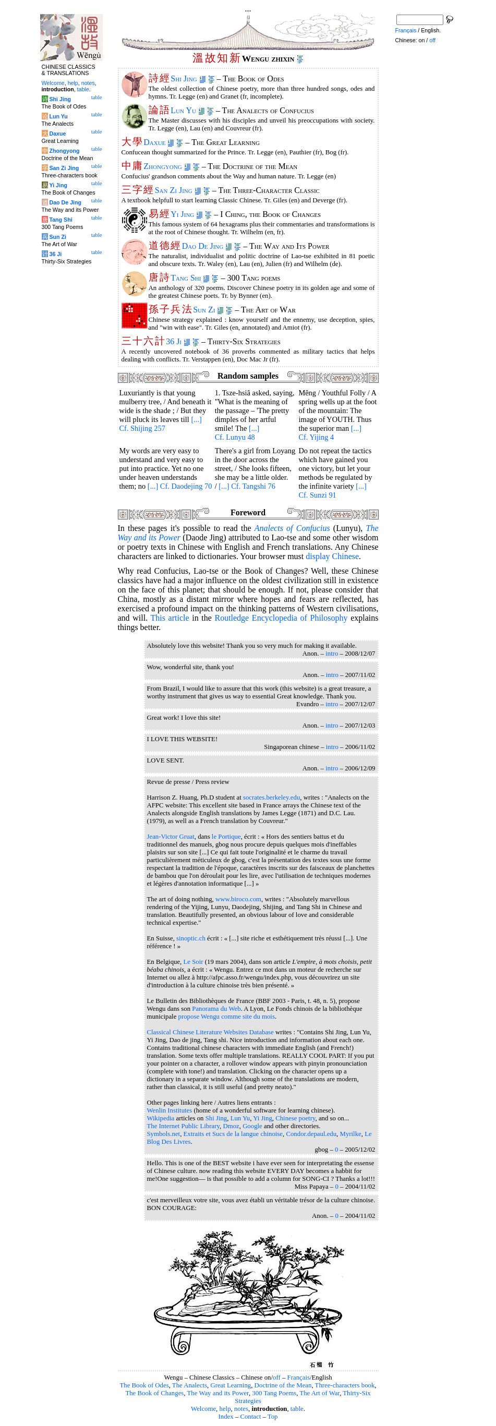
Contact (250, 1416)
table (297, 1408)
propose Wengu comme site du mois (226, 1016)
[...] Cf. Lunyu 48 (237, 432)
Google (252, 1126)
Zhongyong (166, 166)
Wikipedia (161, 1118)
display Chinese (332, 556)
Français (298, 1377)
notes (241, 1408)
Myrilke (350, 1134)
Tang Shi (190, 277)
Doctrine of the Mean (283, 1385)
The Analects (189, 1385)
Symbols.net (163, 1134)
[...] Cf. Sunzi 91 (332, 490)
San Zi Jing (178, 190)
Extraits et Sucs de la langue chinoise (233, 1134)
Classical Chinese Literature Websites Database (210, 1032)
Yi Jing (187, 214)
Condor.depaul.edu (311, 1134)
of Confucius (292, 528)
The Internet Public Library (183, 1126)
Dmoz (231, 1126)
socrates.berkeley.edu (271, 797)
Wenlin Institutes (169, 1110)
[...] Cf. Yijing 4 (329, 432)
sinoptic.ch (190, 938)
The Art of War (319, 1393)
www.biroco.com (238, 899)
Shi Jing (188, 78)
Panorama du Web (216, 1008)
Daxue (158, 142)
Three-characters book (345, 1385)
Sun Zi (208, 309)
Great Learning (230, 1385)
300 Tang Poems (274, 1393)
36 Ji (178, 341)
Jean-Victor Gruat (171, 836)
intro (331, 653)
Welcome (203, 1408)
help (225, 1408)
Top (273, 1416)
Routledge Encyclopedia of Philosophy (280, 617)
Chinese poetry (295, 1118)
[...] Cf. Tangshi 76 (247, 486)
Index (225, 1416)
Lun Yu (188, 110)
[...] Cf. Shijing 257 (160, 423)
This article (169, 617)
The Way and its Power (218, 1393)
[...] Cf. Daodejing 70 (180, 486)
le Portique (226, 836)
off (277, 1377)
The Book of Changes (154, 1393)
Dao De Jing (207, 245)
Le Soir (193, 961)
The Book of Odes (143, 1385)
